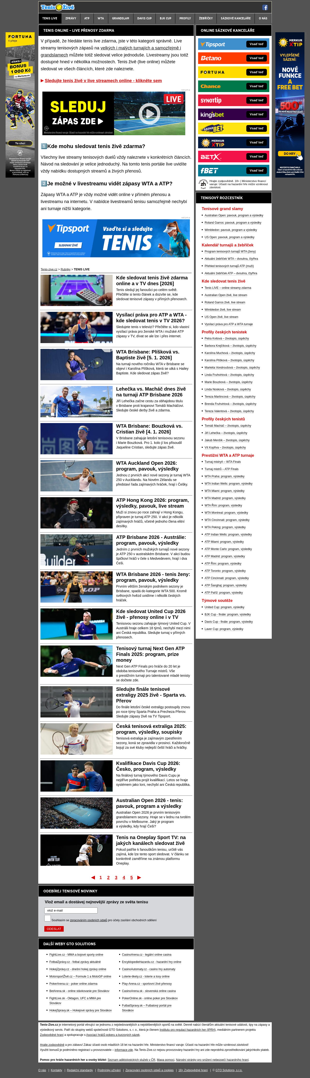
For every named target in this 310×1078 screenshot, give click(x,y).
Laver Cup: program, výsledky (224, 629)
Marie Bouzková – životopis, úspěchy (228, 382)
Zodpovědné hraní (51, 1035)
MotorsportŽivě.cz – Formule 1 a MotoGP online (80, 976)
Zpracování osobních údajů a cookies (149, 1070)
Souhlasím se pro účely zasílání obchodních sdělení (104, 920)
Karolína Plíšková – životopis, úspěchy (229, 360)
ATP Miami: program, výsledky (224, 541)
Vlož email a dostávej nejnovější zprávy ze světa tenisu (96, 902)
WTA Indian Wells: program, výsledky (229, 483)
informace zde (124, 1050)
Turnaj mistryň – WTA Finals (223, 462)
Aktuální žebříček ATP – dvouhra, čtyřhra (231, 273)
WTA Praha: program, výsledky (225, 476)
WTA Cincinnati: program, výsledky (227, 520)
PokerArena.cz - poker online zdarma (73, 983)
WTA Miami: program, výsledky (224, 491)
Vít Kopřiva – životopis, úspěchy (225, 447)
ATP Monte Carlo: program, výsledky (228, 549)
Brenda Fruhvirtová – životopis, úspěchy (230, 404)
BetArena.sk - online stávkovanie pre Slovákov (79, 991)
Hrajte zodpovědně (52, 1045)
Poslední (139, 877)
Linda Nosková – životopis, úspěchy (228, 389)
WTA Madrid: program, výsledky (225, 498)
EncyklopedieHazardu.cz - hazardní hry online (151, 962)
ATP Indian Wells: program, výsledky (228, 534)
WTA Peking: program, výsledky (225, 527)
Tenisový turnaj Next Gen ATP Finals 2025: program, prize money (150, 654)
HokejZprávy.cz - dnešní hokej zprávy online (77, 969)
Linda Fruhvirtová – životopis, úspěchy (229, 375)
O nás (42, 1070)
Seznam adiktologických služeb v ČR (131, 1060)
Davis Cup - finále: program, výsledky (229, 621)
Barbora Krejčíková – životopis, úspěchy (230, 345)
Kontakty (56, 1070)
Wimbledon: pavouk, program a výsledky (231, 230)
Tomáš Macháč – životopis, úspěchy (228, 425)
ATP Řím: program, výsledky (223, 563)
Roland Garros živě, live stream (225, 302)
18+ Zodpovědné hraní (193, 1070)
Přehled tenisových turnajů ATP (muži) (229, 266)
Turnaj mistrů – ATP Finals (222, 469)
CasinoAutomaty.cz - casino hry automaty (149, 969)
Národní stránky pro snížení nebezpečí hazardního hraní (212, 1060)
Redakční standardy (80, 1070)
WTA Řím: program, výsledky (223, 505)
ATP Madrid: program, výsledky (225, 556)
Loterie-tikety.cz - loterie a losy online (146, 976)
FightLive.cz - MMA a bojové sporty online (76, 954)
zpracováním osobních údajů (88, 920)
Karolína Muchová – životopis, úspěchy (230, 353)
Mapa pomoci (165, 1060)
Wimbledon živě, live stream (223, 309)
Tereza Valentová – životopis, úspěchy (229, 411)
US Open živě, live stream (221, 317)
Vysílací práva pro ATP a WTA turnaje (229, 324)
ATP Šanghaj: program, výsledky (226, 585)
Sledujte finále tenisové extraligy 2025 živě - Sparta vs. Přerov (151, 694)
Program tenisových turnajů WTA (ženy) (230, 251)
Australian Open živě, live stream (226, 295)
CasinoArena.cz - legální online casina (146, 954)
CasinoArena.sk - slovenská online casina (149, 991)
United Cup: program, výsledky (224, 607)
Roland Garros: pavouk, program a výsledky (233, 222)
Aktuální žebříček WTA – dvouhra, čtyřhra (231, 258)
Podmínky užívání (109, 1070)
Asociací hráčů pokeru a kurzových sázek (113, 1035)
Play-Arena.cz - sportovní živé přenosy (147, 983)
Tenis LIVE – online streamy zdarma (228, 288)
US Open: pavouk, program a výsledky (229, 237)
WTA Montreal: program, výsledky (226, 512)
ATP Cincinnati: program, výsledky (227, 578)
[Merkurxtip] (289, 176)
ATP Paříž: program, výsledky (224, 592)
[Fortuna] (20, 176)
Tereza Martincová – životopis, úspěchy (230, 396)
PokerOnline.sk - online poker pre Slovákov (150, 998)
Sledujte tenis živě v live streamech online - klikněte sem (103, 80)
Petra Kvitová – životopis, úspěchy (227, 338)
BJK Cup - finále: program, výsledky (228, 614)
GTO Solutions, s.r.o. (229, 1070)
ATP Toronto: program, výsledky (225, 571)
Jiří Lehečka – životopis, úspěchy (226, 433)
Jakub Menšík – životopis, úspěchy (227, 440)
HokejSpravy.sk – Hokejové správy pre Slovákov (80, 1010)
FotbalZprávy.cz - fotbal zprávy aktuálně (75, 962)
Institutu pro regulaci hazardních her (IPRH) (188, 1029)
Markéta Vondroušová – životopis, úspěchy (232, 367)
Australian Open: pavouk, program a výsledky (234, 215)
